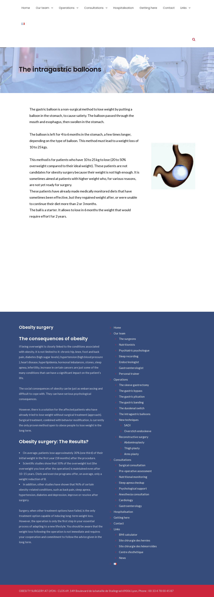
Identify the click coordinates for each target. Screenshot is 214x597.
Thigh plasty (132, 448)
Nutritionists (127, 344)
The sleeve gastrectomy (134, 385)
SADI (127, 425)
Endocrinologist (129, 362)
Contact (169, 8)
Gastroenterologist (131, 367)
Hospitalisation (123, 8)
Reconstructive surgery (133, 437)
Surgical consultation (132, 465)
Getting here (148, 8)
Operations (67, 8)
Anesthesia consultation (134, 494)
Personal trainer (129, 373)
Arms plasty (131, 454)
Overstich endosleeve (137, 431)
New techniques (129, 419)
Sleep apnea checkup (131, 482)
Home (26, 8)
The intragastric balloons (134, 414)
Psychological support (133, 488)
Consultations (94, 8)
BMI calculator (128, 534)
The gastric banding (131, 402)
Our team (43, 8)
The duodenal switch (131, 408)
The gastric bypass (130, 390)
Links (183, 8)
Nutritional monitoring (133, 476)
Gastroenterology (130, 506)
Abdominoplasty (134, 442)
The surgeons (127, 338)
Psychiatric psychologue (134, 350)
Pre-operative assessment (135, 471)
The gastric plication (132, 396)
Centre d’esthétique (131, 552)
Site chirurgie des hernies (134, 540)
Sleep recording (128, 356)
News (122, 557)
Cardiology (126, 500)
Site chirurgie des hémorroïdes (138, 546)
